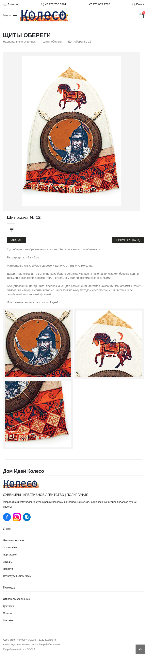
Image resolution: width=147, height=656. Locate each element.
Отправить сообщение (16, 598)
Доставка (8, 606)
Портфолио (10, 554)
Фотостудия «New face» (17, 575)
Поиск (140, 4)
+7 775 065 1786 (99, 4)
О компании (10, 547)
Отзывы (7, 561)
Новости (8, 568)
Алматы (13, 4)
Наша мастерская (13, 540)
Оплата (7, 613)
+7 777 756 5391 (55, 4)
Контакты (8, 620)
